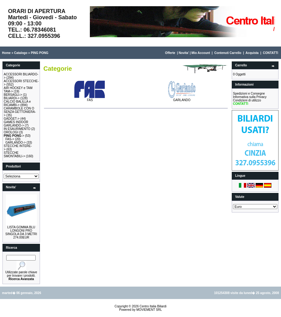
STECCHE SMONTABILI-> (14, 154)
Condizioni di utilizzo (247, 100)
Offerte (170, 53)
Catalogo (20, 53)
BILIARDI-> (12, 98)
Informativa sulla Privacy (249, 97)
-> (14, 135)
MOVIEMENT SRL (149, 309)
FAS (89, 99)
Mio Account (200, 53)
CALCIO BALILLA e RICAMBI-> (17, 103)
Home (6, 53)
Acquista (251, 53)
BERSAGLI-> (13, 94)
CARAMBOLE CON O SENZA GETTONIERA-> (20, 112)
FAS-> (10, 139)
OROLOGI (11, 132)
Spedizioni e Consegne (249, 93)
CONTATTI (270, 53)
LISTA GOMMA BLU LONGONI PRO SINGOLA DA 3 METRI (21, 230)
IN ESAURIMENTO (17, 129)
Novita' (184, 53)
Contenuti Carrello (227, 53)
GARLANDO (181, 99)
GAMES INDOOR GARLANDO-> (16, 123)
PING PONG (39, 53)
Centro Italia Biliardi (153, 306)
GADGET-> (12, 118)
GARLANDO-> (16, 142)
